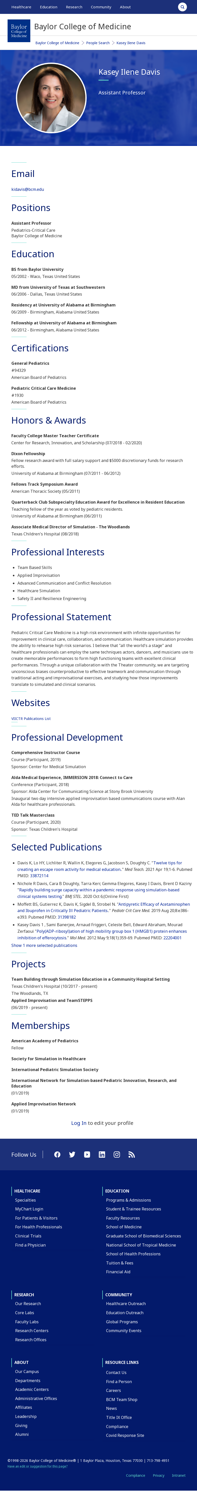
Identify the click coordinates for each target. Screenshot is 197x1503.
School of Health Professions (133, 1254)
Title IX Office (119, 1417)
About (21, 1362)
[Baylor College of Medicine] (19, 30)
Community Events (123, 1330)
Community (118, 1295)
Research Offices (30, 1339)
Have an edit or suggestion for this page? (37, 1466)
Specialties (25, 1200)
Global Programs (122, 1322)
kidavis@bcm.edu (27, 189)
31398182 (67, 917)
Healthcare (27, 1191)
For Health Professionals (38, 1227)
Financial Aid (118, 1272)
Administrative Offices (36, 1398)
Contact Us (116, 1372)
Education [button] (48, 6)
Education (117, 1191)
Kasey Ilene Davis (130, 42)
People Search (98, 42)
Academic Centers (32, 1389)
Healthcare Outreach (126, 1303)
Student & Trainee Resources (133, 1209)
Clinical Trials (28, 1236)
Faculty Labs (27, 1322)
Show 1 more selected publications (44, 945)
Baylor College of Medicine (57, 42)
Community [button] (101, 6)
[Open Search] (182, 7)
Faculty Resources (123, 1218)
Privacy (158, 1475)
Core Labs (24, 1312)
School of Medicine (124, 1227)
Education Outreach (124, 1312)
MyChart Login (29, 1209)
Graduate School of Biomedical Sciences (143, 1236)
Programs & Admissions (128, 1200)
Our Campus (27, 1371)
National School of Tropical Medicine (141, 1245)
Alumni (22, 1434)
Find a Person (119, 1381)
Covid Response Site (125, 1435)
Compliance (117, 1426)
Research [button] (74, 6)
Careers (113, 1390)
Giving (21, 1425)
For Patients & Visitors (36, 1218)
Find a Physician (30, 1245)
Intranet (179, 1475)
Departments (27, 1380)
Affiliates (23, 1407)
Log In (79, 1123)
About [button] (125, 6)
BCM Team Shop (121, 1399)
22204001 (172, 938)
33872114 (39, 875)
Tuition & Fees (119, 1263)
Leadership (26, 1416)
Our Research (28, 1303)
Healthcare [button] (21, 6)
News (111, 1408)
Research (24, 1295)
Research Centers (31, 1330)
